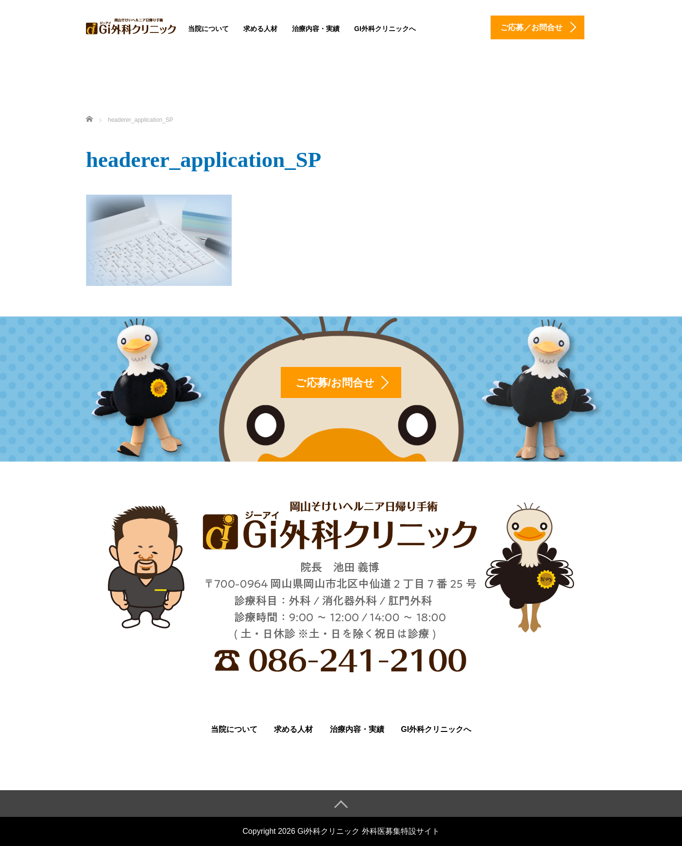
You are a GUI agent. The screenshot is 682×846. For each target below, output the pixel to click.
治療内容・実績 (316, 29)
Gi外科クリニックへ (385, 29)
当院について (208, 29)
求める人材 (260, 29)
